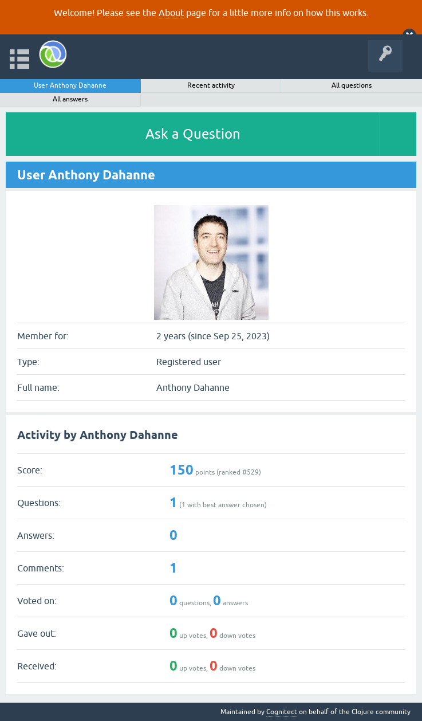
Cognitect (281, 712)
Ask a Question (192, 134)
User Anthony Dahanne (70, 85)
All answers (70, 99)
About (171, 12)
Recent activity (211, 85)
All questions (352, 85)
